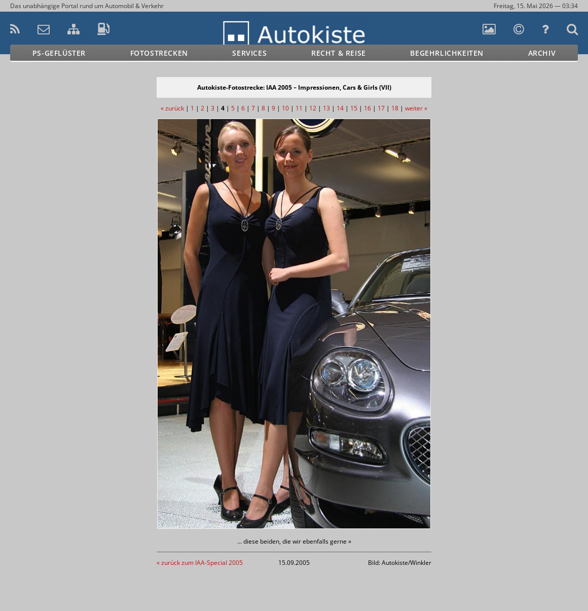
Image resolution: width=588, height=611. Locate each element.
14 (340, 108)
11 (299, 108)
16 (367, 108)
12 (312, 108)
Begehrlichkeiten (447, 53)
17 (381, 108)
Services (249, 53)
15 (353, 108)
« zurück (172, 108)
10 (285, 108)
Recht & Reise (338, 53)
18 (394, 108)
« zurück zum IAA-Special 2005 (200, 562)
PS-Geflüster (59, 53)
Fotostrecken (159, 53)
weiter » (416, 108)
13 (326, 108)
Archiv (542, 53)
